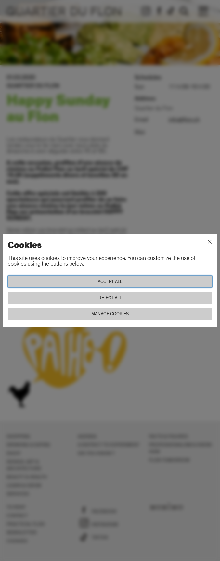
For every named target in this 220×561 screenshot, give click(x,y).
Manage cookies (110, 314)
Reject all (110, 297)
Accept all (110, 281)
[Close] (209, 242)
